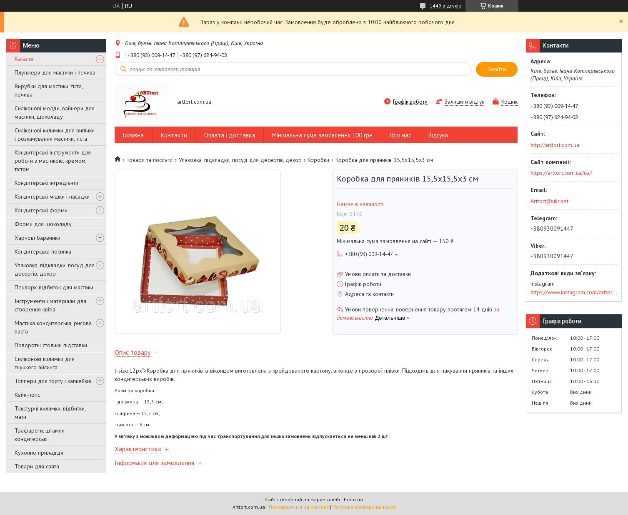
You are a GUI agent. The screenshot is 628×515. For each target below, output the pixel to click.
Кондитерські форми (41, 210)
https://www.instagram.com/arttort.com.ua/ (573, 292)
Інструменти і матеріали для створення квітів (50, 305)
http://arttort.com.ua (554, 145)
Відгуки (438, 135)
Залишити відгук (464, 101)
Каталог (24, 58)
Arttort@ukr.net (549, 201)
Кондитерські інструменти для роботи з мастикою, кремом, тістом (53, 161)
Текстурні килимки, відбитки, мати (50, 412)
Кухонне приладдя (39, 452)
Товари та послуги (149, 160)
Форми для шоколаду (43, 224)
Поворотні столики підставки (51, 345)
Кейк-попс (27, 394)
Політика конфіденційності (364, 507)
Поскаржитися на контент (299, 507)
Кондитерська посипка (43, 251)
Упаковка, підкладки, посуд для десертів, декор (55, 269)
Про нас (400, 135)
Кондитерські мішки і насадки (52, 196)
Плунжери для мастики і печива (55, 72)
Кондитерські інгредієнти (46, 183)
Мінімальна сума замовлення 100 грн (322, 135)
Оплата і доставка (229, 135)
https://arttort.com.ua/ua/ (561, 173)
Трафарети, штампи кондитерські (40, 435)
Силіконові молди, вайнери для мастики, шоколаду (55, 112)
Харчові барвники (37, 237)
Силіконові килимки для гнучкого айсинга (45, 363)
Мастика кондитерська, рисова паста (53, 327)
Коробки (318, 160)
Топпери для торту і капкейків (53, 381)
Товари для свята (37, 466)
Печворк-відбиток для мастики (54, 287)
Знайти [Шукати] (497, 69)
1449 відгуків (445, 5)
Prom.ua (353, 499)
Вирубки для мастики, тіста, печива (49, 90)
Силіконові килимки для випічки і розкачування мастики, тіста (55, 134)
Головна (133, 135)
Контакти (174, 135)
